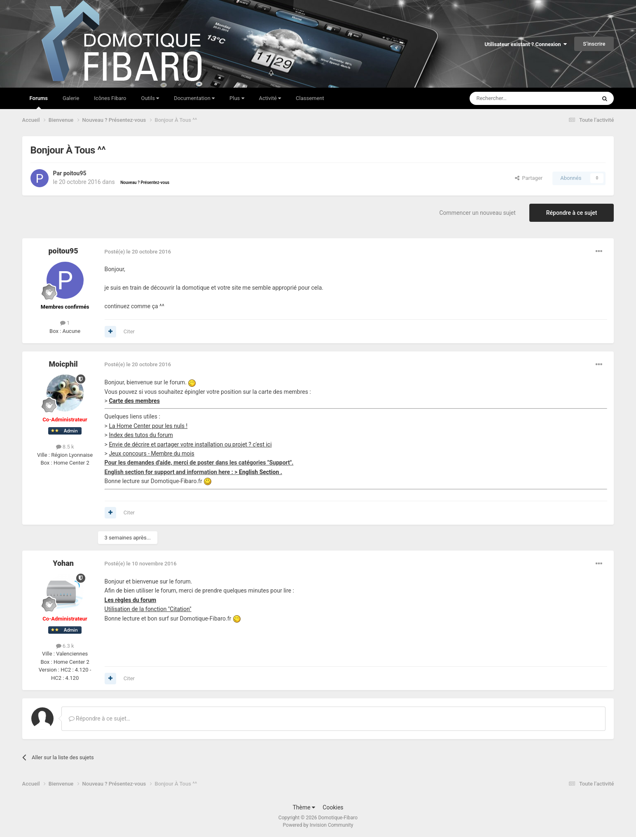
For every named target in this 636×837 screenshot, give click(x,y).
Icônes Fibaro (110, 98)
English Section (260, 472)
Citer (129, 331)
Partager (528, 178)
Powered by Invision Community (318, 825)
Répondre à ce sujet (571, 212)
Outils (150, 98)
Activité (270, 98)
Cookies (333, 807)
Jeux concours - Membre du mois (151, 453)
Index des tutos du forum (141, 435)
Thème (303, 807)
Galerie (71, 98)
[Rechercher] (516, 98)
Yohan (63, 563)
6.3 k (65, 646)
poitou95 (75, 173)
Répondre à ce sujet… (99, 718)
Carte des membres (134, 401)
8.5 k (65, 447)
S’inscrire (594, 44)
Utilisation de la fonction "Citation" (148, 609)
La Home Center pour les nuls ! (148, 426)
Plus (236, 98)
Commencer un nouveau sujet (477, 212)
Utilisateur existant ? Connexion (525, 44)
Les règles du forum (131, 600)
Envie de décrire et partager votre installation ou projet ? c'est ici (190, 444)
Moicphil (63, 364)
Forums (39, 102)
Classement (310, 98)
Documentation (194, 98)
